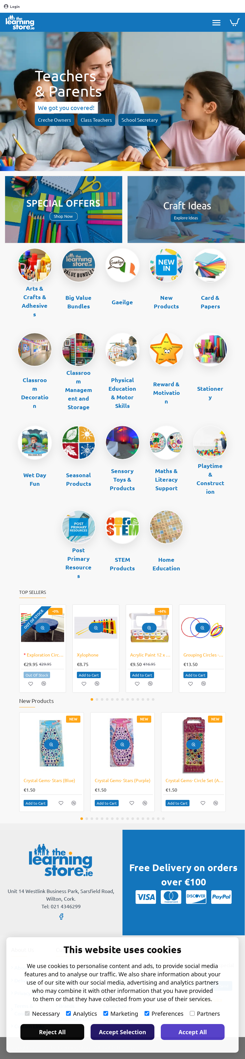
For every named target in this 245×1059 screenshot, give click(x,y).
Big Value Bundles (78, 302)
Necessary (42, 1013)
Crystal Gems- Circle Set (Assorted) (195, 780)
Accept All (193, 1032)
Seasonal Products (78, 479)
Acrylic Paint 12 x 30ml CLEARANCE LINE (150, 654)
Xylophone (88, 654)
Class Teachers (96, 120)
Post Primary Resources (78, 562)
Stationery (210, 393)
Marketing (120, 1013)
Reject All (52, 1032)
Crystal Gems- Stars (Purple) (123, 780)
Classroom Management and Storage (78, 389)
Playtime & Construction (210, 478)
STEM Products (122, 564)
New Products (166, 302)
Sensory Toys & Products (122, 479)
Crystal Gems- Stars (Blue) (49, 780)
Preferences (164, 1013)
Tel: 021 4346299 (61, 906)
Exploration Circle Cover (44, 654)
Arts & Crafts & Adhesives (35, 301)
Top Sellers (32, 592)
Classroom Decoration (34, 392)
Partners (205, 1013)
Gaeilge (122, 302)
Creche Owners (54, 120)
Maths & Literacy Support (166, 479)
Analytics (81, 1013)
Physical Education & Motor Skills (122, 392)
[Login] (11, 6)
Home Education (166, 564)
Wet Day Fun (34, 479)
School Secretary (140, 120)
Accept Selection (122, 1032)
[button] (42, 628)
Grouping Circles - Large (203, 654)
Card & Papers (210, 302)
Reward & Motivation (166, 392)
